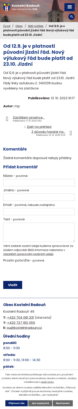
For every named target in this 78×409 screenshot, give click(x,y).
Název (15, 176)
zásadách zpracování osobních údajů (28, 254)
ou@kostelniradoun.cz (24, 327)
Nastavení (63, 403)
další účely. (47, 382)
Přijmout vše (17, 403)
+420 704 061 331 (20, 317)
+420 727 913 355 (21, 322)
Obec (19, 26)
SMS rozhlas (35, 26)
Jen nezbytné (40, 403)
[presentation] (29, 272)
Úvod (6, 26)
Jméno (16, 190)
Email (29, 205)
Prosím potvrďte (23, 260)
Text (14, 219)
